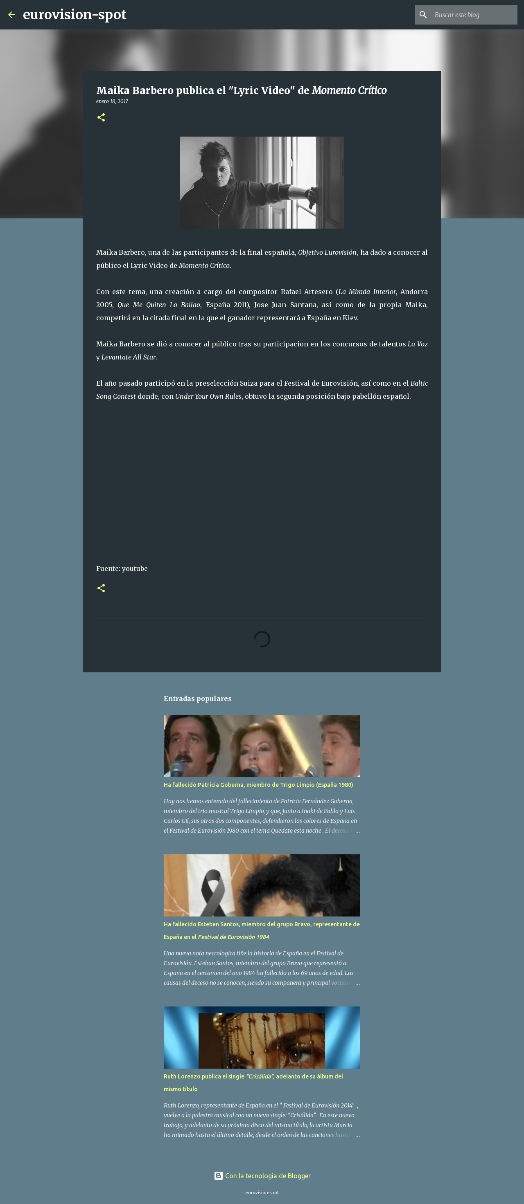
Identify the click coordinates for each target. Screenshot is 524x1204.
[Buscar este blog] (474, 15)
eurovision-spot (74, 15)
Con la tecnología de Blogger (262, 1175)
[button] (101, 118)
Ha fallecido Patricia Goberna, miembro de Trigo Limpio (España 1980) (258, 785)
